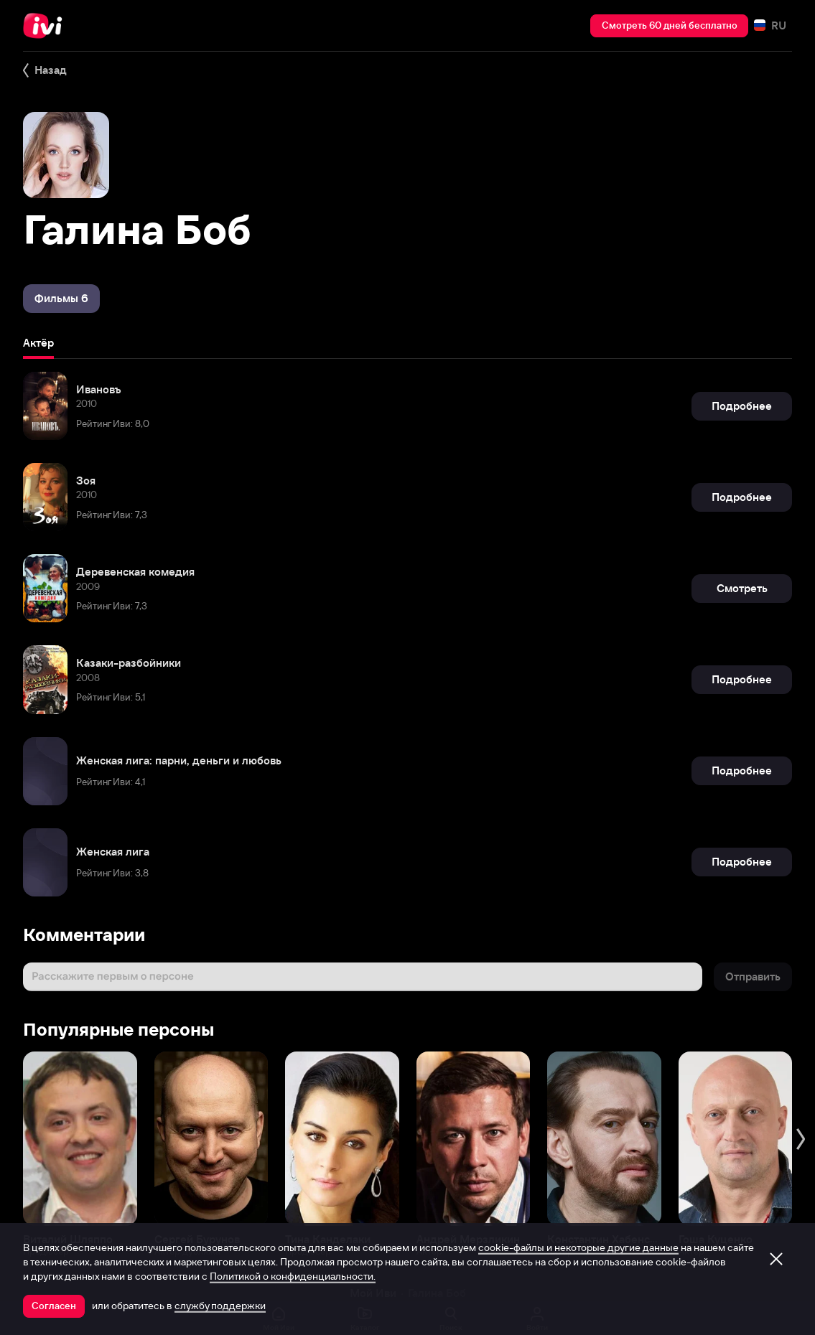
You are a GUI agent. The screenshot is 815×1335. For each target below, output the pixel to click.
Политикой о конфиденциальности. (293, 1276)
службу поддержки (220, 1305)
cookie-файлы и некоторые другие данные (578, 1247)
